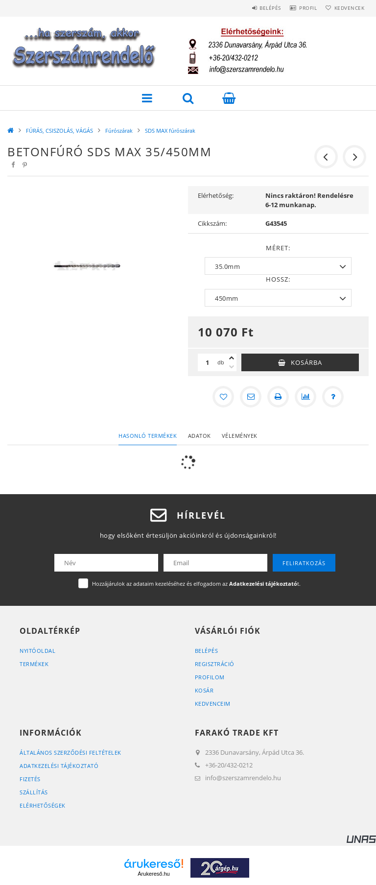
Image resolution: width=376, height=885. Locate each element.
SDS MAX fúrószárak (170, 130)
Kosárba (306, 362)
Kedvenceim (213, 703)
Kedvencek (346, 7)
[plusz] (231, 358)
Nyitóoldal (37, 650)
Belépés (255, 7)
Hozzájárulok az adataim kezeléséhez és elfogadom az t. (196, 583)
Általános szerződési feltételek (70, 752)
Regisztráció (215, 664)
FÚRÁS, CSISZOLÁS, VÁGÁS (59, 130)
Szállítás (34, 792)
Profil (299, 7)
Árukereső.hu (153, 874)
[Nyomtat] (278, 396)
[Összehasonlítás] (305, 396)
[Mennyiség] (207, 362)
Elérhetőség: (216, 195)
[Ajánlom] (250, 396)
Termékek (34, 664)
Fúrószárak (119, 130)
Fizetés (30, 779)
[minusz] (231, 366)
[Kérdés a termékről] (333, 396)
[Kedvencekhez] (223, 396)
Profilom (210, 677)
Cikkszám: (212, 223)
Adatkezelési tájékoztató (59, 765)
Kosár (204, 690)
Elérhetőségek (43, 805)
